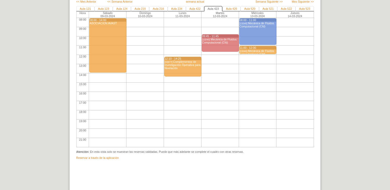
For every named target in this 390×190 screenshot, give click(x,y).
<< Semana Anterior (119, 1)
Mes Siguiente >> (303, 1)
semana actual (195, 1)
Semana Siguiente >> (269, 1)
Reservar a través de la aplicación (97, 157)
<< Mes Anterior (86, 1)
